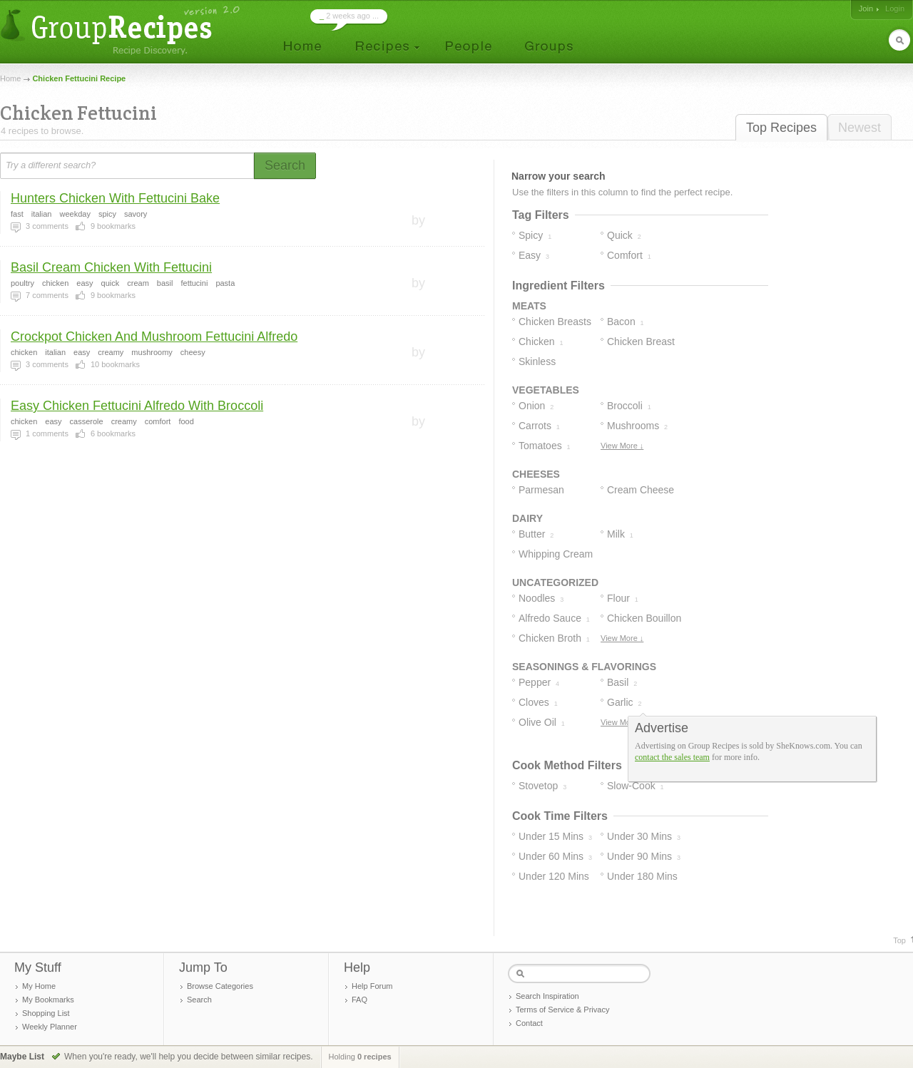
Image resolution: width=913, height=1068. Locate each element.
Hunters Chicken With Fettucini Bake (115, 198)
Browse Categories (220, 986)
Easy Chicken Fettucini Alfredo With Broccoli (137, 406)
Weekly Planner (49, 1026)
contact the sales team (672, 757)
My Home (39, 986)
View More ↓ (622, 445)
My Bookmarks (48, 999)
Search (199, 999)
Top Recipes (781, 127)
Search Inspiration (547, 996)
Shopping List (46, 1013)
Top (899, 940)
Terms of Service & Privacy (562, 1009)
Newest (859, 127)
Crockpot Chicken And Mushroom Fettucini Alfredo (154, 336)
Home (10, 78)
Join (866, 8)
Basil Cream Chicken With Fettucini (111, 267)
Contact (529, 1023)
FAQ (359, 999)
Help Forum (372, 986)
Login (894, 8)
